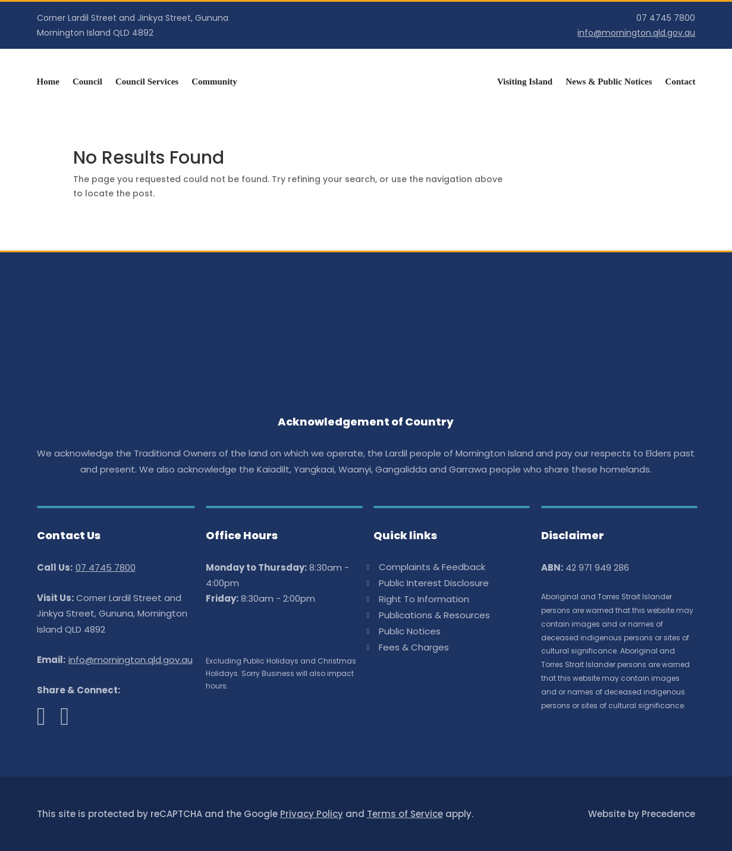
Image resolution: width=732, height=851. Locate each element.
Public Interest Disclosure (434, 584)
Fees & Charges (414, 648)
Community (214, 81)
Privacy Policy (311, 814)
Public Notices (410, 632)
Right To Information (424, 600)
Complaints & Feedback (432, 568)
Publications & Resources (434, 616)
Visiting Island (524, 81)
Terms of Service (405, 814)
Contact (680, 81)
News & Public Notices (609, 81)
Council (87, 81)
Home (48, 81)
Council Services (146, 81)
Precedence (668, 814)
